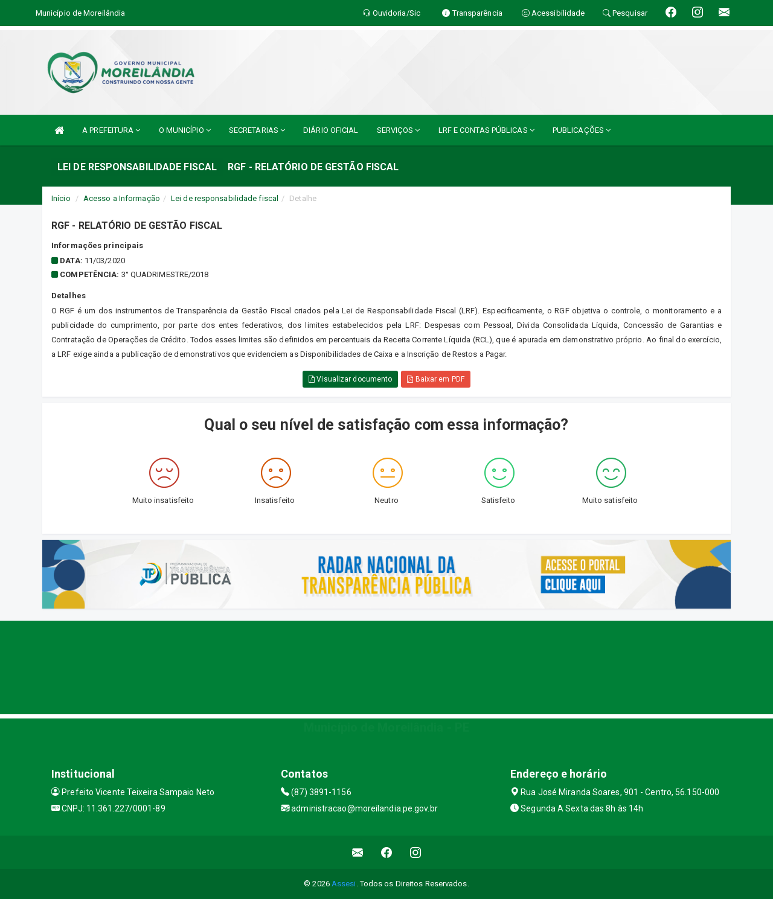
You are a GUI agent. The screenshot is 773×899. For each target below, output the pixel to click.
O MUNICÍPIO (185, 130)
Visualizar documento (350, 379)
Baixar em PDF (435, 379)
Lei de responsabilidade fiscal (224, 198)
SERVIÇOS (398, 130)
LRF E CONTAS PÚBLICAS (486, 130)
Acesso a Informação (121, 198)
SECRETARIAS (257, 130)
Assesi (344, 883)
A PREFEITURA (111, 130)
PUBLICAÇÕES (582, 130)
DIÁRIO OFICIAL (330, 130)
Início (61, 198)
